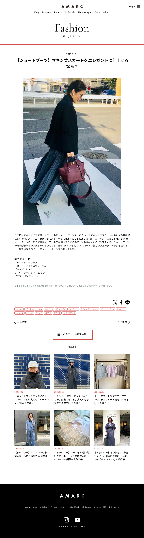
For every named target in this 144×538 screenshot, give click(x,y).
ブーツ (57, 313)
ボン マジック (69, 313)
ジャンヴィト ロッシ (90, 309)
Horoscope (84, 12)
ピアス (48, 313)
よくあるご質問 (100, 507)
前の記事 (22, 322)
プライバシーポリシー (58, 507)
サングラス (61, 309)
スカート (121, 309)
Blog (36, 12)
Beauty (58, 12)
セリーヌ (20, 313)
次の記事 (122, 322)
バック (39, 313)
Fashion (46, 12)
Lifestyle (70, 12)
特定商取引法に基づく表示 (80, 507)
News (97, 12)
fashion (19, 309)
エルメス (49, 309)
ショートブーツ (108, 309)
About (106, 12)
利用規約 (43, 507)
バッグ (30, 313)
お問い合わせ (114, 507)
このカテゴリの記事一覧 (73, 334)
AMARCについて (31, 507)
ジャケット (74, 309)
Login (132, 6)
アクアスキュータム (34, 309)
